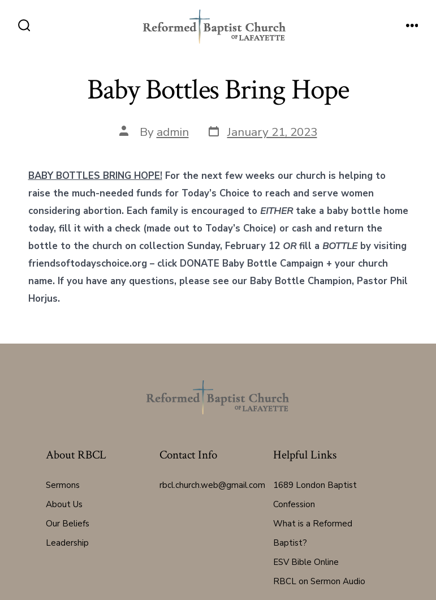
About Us (64, 504)
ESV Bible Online (306, 562)
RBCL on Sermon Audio (319, 581)
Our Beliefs (67, 523)
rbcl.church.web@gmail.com (212, 485)
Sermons (63, 485)
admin (173, 132)
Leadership (67, 542)
